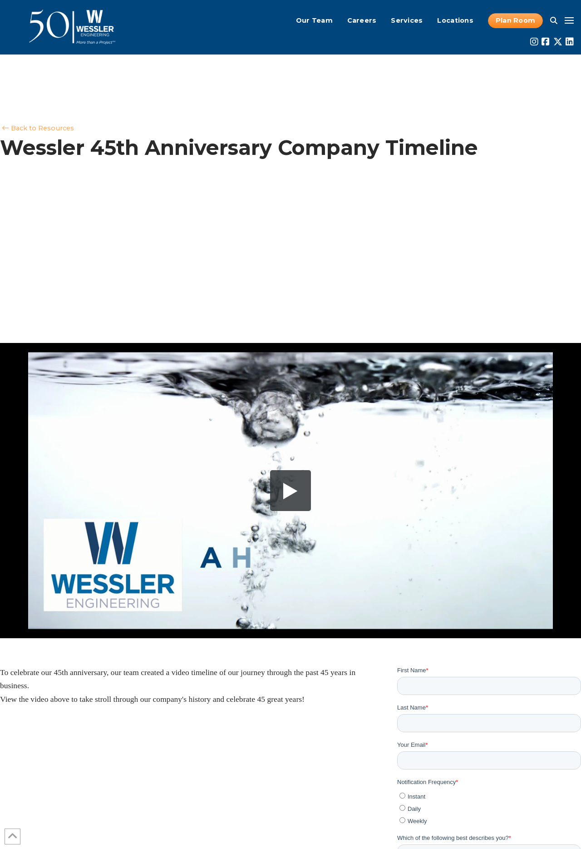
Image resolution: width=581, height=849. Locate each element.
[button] (553, 20)
